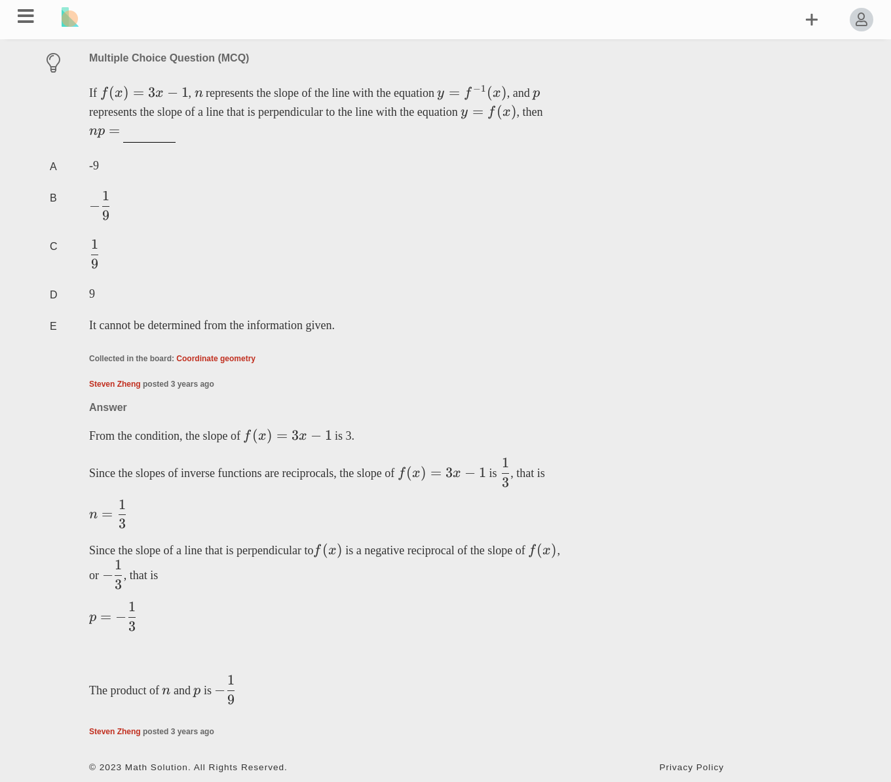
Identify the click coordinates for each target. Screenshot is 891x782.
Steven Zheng (115, 384)
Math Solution (156, 767)
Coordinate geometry (216, 358)
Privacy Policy (691, 767)
